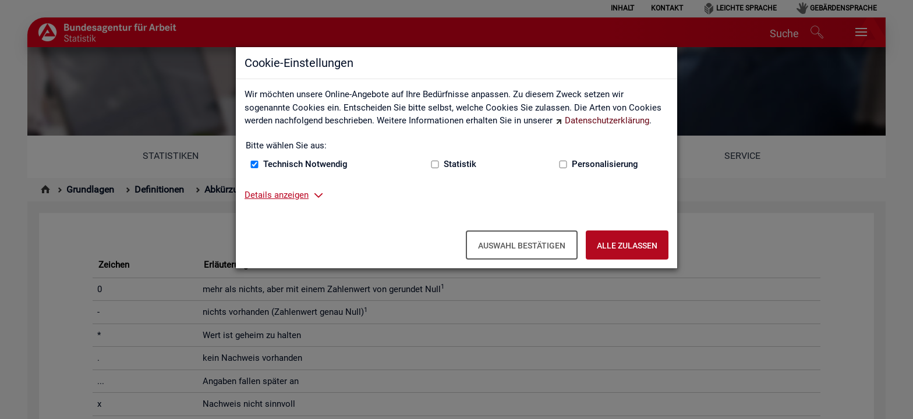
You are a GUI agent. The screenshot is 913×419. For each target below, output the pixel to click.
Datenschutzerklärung (607, 120)
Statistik (460, 164)
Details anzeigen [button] (277, 195)
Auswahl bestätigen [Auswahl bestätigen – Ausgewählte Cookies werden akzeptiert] (521, 245)
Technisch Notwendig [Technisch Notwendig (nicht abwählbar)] (305, 164)
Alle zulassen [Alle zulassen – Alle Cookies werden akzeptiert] (627, 245)
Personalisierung (605, 164)
